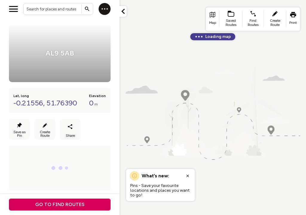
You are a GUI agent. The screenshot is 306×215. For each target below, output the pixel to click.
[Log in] (105, 9)
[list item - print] (293, 19)
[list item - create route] (275, 19)
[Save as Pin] (19, 129)
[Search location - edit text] (58, 9)
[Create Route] (44, 129)
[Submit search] (87, 9)
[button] (123, 11)
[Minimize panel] (123, 11)
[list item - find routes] (253, 19)
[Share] (70, 129)
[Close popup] (187, 176)
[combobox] (58, 9)
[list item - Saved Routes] (231, 19)
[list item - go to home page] (212, 19)
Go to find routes (60, 204)
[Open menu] (13, 9)
